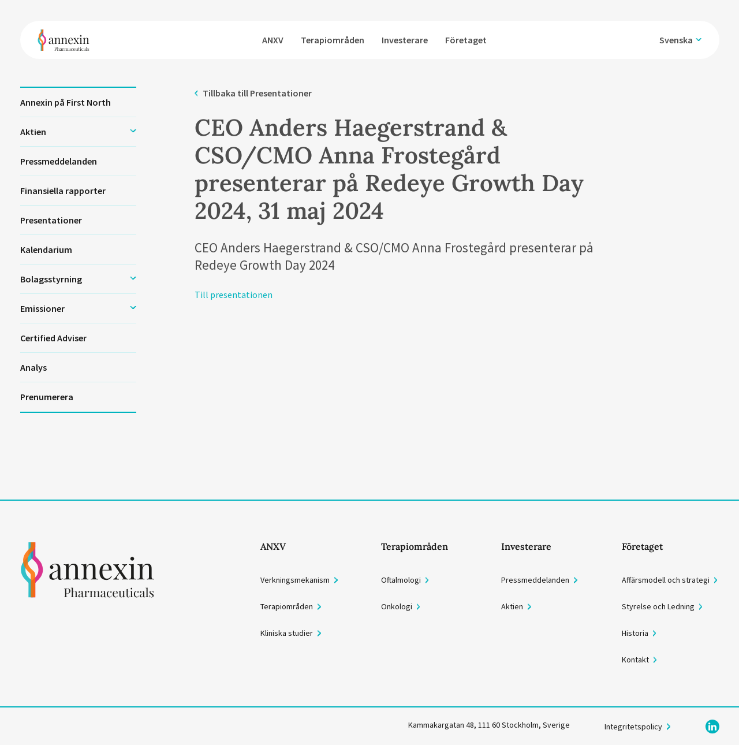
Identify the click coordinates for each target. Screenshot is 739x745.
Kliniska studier (286, 633)
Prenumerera (46, 397)
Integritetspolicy (633, 726)
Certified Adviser (53, 338)
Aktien (33, 131)
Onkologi (396, 606)
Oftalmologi (401, 580)
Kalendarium (46, 249)
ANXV (275, 36)
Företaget (469, 36)
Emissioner (42, 308)
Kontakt (635, 659)
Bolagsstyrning (51, 279)
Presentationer (51, 220)
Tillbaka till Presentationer (257, 93)
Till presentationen (234, 294)
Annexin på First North (65, 102)
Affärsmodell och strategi (666, 580)
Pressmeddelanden (58, 161)
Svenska (676, 36)
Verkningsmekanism (295, 580)
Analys (33, 367)
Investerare (408, 36)
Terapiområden (335, 36)
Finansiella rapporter (63, 190)
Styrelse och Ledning (658, 606)
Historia (635, 633)
